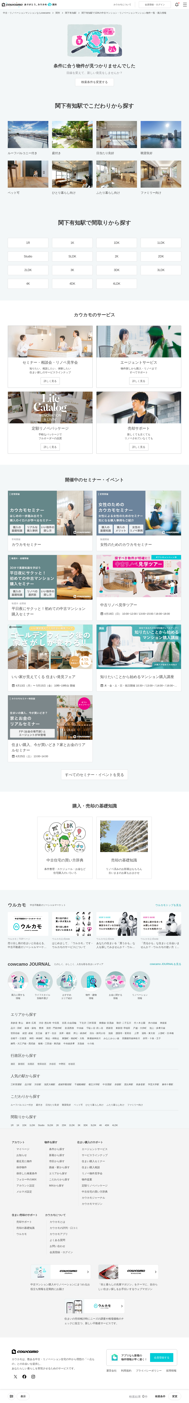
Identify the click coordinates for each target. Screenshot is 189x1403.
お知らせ (21, 1155)
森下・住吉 (50, 1033)
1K (17, 1125)
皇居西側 (69, 1028)
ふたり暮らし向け (115, 1105)
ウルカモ (21, 1233)
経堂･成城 (28, 1033)
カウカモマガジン (92, 1203)
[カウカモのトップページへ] (28, 4)
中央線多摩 (69, 1043)
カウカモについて (122, 4)
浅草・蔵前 (65, 1033)
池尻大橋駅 (49, 1084)
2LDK (72, 1125)
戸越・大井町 (140, 1028)
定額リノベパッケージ (95, 1185)
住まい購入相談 (91, 1167)
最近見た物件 (24, 1161)
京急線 (81, 1043)
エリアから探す (58, 1173)
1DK (24, 1125)
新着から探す (57, 1155)
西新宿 (109, 1028)
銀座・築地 (30, 1028)
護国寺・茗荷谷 (123, 1033)
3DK (85, 1125)
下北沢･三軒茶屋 (87, 1023)
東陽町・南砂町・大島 (73, 1038)
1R (12, 1125)
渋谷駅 (38, 1084)
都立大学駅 (94, 1084)
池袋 (110, 1033)
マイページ (22, 1149)
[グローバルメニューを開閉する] (185, 4)
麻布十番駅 (167, 1084)
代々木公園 (139, 1023)
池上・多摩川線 (157, 1028)
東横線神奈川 (94, 1038)
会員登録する (161, 1357)
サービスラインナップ (95, 1155)
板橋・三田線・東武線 (49, 1043)
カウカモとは (57, 1221)
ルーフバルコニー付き (22, 1105)
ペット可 (78, 1105)
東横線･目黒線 (106, 1023)
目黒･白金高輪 (69, 1023)
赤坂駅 (118, 1084)
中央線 (80, 1028)
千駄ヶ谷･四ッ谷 (94, 1028)
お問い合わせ (57, 1246)
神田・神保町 (36, 1038)
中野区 (62, 1064)
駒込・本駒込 (52, 1038)
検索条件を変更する (94, 82)
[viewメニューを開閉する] (23, 1396)
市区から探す (57, 1161)
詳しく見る (50, 381)
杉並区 (71, 1064)
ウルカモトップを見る (168, 905)
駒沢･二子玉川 (124, 1023)
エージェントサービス (95, 1149)
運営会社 (111, 1370)
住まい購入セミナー (93, 1161)
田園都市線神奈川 (131, 1038)
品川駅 (28, 1084)
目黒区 (31, 1064)
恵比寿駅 (128, 1084)
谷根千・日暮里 (18, 1038)
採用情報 (171, 1370)
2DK (64, 1125)
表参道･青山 (17, 1023)
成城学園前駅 (65, 1084)
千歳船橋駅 (80, 1084)
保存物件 (21, 1167)
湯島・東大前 (148, 1033)
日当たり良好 (52, 1105)
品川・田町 (16, 1028)
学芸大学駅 (153, 1084)
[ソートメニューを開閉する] (11, 1396)
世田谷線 (15, 1033)
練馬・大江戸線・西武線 (23, 1043)
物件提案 (87, 1179)
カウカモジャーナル (93, 1197)
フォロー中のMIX (26, 1179)
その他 (90, 1043)
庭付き (39, 1105)
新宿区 (21, 1064)
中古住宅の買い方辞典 (95, 1191)
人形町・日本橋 (166, 1033)
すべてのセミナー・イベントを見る (94, 775)
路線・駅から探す (59, 1167)
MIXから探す (56, 1185)
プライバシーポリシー (149, 1370)
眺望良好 (66, 1105)
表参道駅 (140, 1084)
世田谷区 (41, 1064)
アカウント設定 (25, 1185)
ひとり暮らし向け (95, 1105)
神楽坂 (163, 1023)
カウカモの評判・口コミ (64, 1227)
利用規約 (126, 1370)
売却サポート (24, 1221)
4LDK (115, 1125)
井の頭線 (152, 1023)
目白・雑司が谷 (97, 1033)
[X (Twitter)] (15, 1376)
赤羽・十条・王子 (152, 1038)
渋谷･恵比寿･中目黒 (49, 1023)
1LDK (32, 1125)
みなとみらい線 (111, 1038)
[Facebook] (24, 1376)
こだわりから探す (59, 1179)
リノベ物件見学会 (92, 1173)
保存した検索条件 (26, 1173)
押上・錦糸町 (80, 1033)
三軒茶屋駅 (16, 1084)
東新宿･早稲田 (123, 1028)
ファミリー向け (135, 1105)
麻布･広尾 (31, 1023)
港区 (13, 1064)
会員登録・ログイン (61, 1252)
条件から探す (57, 1149)
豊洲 (41, 1028)
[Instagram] (33, 1376)
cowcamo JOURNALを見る (165, 964)
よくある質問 (57, 1240)
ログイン (155, 4)
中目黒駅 (107, 1084)
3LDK (93, 1125)
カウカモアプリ (59, 1233)
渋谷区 (52, 1064)
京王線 (39, 1033)
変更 (174, 1396)
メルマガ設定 (24, 1191)
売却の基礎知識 (25, 1227)
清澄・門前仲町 (54, 1028)
